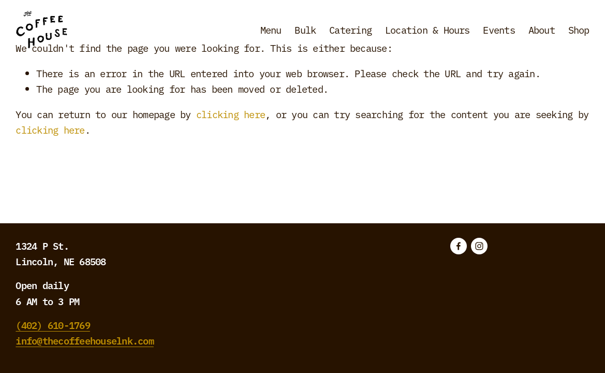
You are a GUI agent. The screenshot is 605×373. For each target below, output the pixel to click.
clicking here (230, 114)
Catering (350, 29)
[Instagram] (479, 246)
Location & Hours (427, 29)
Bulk (305, 29)
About (541, 29)
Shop (578, 29)
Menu (271, 29)
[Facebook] (458, 246)
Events (499, 29)
